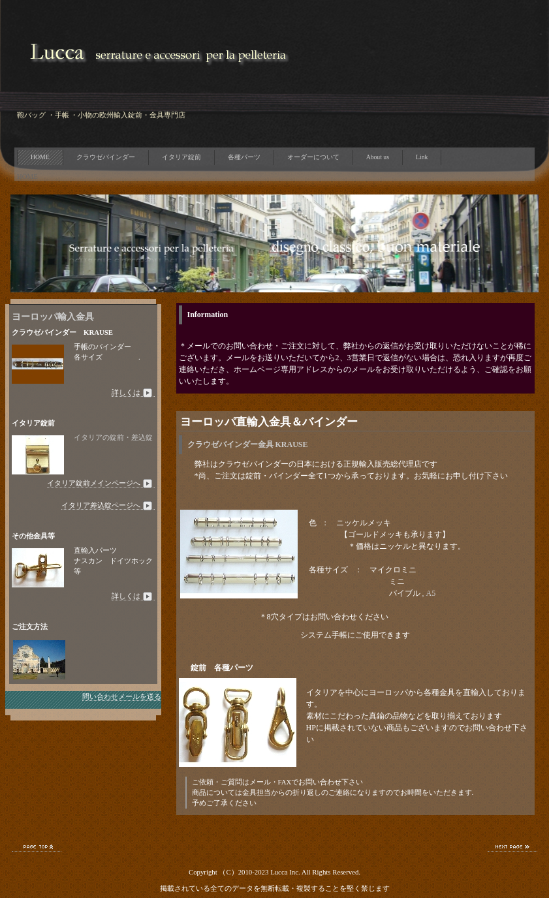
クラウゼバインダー (105, 157)
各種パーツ (244, 157)
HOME (40, 157)
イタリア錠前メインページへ (101, 483)
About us (377, 157)
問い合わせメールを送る (121, 696)
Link (422, 157)
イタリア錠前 (181, 157)
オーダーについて (313, 157)
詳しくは (133, 392)
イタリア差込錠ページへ (108, 505)
